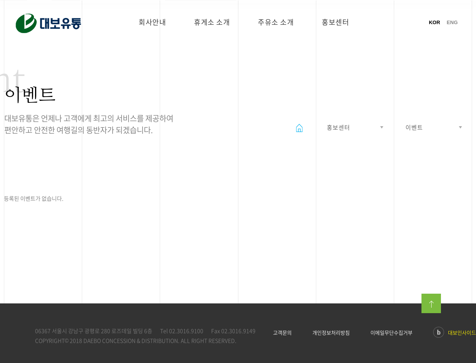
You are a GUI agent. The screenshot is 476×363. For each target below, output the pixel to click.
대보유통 (60, 26)
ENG (452, 22)
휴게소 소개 (212, 22)
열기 (354, 127)
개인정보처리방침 (331, 332)
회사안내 (152, 22)
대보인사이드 (454, 333)
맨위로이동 (431, 303)
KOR (434, 22)
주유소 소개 (276, 22)
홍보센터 (335, 22)
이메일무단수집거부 (391, 332)
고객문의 (282, 332)
